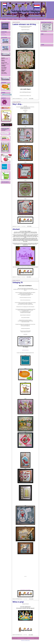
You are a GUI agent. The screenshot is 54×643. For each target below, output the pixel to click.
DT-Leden (33, 19)
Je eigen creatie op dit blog (26, 19)
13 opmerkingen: (23, 226)
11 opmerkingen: (25, 98)
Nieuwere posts (15, 638)
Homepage (25, 638)
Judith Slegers (3, 33)
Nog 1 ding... (18, 104)
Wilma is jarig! (18, 602)
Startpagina (4, 19)
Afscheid (16, 229)
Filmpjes (15, 19)
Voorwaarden (10, 19)
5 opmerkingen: (25, 634)
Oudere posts (36, 638)
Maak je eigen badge (3, 34)
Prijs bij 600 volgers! (40, 19)
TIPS (19, 19)
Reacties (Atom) (27, 640)
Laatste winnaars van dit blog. (24, 24)
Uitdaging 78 (18, 282)
